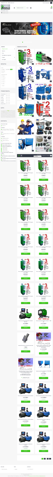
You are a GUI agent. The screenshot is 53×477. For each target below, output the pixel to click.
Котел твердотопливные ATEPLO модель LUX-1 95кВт (43, 247)
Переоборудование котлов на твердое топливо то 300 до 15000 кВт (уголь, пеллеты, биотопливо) (26, 372)
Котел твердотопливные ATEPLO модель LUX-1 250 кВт (43, 297)
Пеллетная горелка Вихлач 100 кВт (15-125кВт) (26, 445)
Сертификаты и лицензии (6, 55)
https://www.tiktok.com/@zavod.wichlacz (8, 155)
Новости (3, 50)
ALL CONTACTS (30, 469)
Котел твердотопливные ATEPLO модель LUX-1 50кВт (25, 223)
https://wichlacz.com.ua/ (6, 144)
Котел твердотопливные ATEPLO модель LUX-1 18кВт (43, 173)
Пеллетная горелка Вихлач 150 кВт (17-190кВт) (43, 445)
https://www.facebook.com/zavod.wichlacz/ (8, 160)
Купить (26, 179)
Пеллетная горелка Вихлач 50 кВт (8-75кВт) (43, 395)
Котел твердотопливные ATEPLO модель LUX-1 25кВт (25, 198)
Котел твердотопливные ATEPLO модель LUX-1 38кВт (43, 198)
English (16, 469)
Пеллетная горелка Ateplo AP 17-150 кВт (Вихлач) (26, 321)
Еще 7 (3, 85)
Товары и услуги (20, 7)
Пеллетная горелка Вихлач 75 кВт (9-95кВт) (25, 419)
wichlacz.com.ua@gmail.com (7, 146)
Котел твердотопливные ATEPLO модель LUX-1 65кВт (43, 223)
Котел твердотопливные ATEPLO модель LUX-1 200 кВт (25, 297)
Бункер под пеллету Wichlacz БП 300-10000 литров (43, 372)
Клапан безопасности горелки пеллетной (25, 345)
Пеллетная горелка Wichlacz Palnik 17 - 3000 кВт (43, 321)
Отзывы (3, 57)
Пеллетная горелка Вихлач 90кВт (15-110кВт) (43, 420)
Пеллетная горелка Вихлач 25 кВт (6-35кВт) (25, 395)
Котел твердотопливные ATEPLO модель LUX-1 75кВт (25, 247)
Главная (14, 8)
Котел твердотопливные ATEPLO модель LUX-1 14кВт (25, 173)
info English (4, 59)
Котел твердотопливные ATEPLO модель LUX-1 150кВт (43, 272)
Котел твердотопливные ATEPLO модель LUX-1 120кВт (25, 272)
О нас (27, 7)
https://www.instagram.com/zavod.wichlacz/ (8, 158)
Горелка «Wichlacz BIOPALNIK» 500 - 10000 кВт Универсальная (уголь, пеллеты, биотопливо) (43, 346)
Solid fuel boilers (4, 469)
